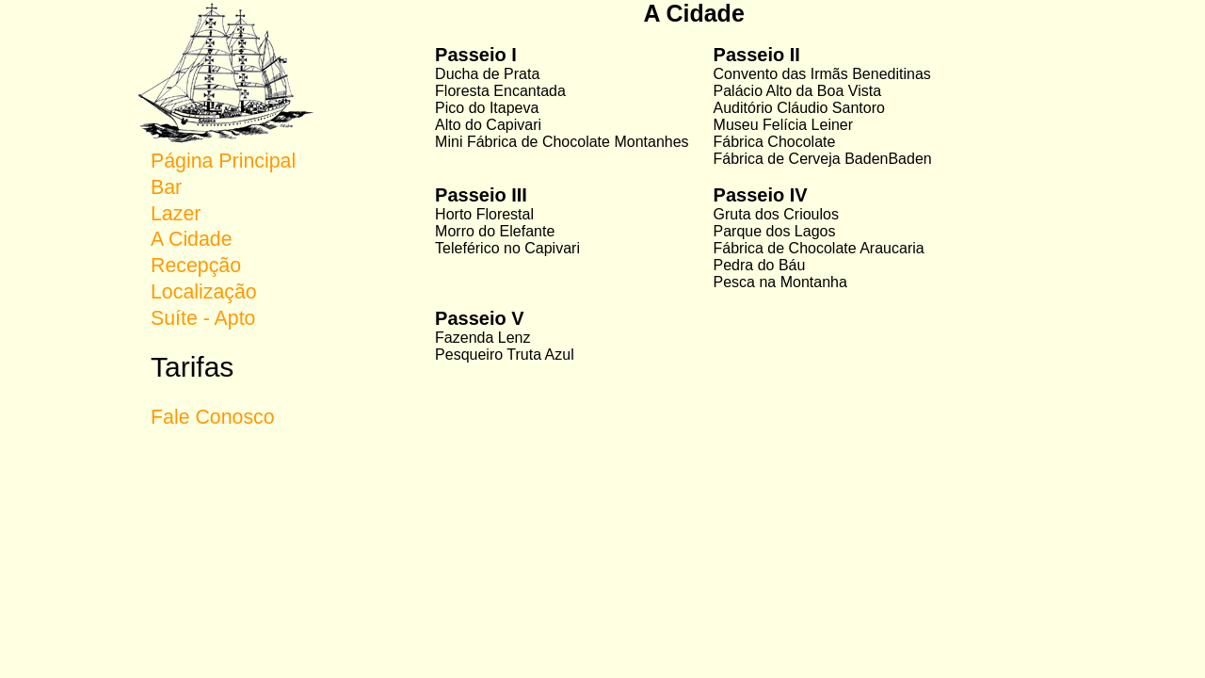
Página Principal (223, 161)
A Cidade (192, 239)
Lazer (176, 213)
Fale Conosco (213, 417)
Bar (166, 187)
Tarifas (192, 366)
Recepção (196, 265)
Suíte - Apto (203, 318)
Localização (204, 292)
